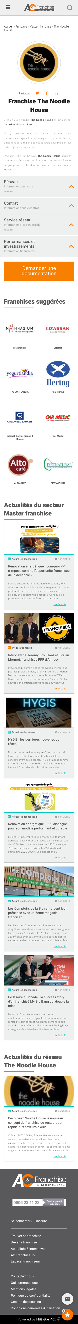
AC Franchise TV (23, 1255)
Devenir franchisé (24, 1242)
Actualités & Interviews (28, 1248)
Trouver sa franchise (26, 1235)
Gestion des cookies (26, 1301)
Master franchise (40, 26)
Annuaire (21, 26)
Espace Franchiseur (25, 1261)
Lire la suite (59, 604)
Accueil (8, 26)
